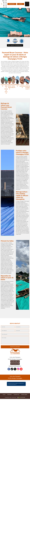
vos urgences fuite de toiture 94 (12, 384)
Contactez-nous (16, 394)
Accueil (4, 394)
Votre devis (27, 4)
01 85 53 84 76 (3, 4)
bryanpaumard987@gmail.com (15, 366)
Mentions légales (24, 394)
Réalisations (9, 394)
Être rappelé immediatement (15, 45)
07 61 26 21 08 (6, 4)
